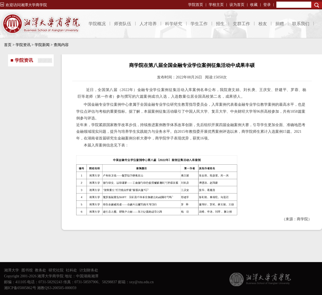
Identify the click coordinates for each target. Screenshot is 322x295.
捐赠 (279, 23)
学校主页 (216, 5)
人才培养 (148, 23)
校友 (262, 23)
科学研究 (173, 23)
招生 (220, 23)
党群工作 (241, 23)
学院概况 (97, 23)
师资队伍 (122, 23)
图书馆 (27, 270)
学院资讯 (23, 45)
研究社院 (56, 270)
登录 (267, 5)
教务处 (40, 270)
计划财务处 (88, 270)
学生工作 (199, 23)
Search (316, 5)
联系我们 (300, 23)
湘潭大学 (11, 270)
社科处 (71, 270)
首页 (8, 45)
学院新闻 (42, 45)
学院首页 (195, 5)
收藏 (254, 5)
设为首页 (236, 5)
